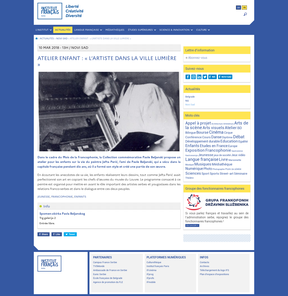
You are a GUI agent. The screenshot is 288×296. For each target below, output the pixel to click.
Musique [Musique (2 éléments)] (189, 164)
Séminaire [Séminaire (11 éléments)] (240, 173)
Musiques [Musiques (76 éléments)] (202, 164)
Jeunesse (43, 197)
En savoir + (192, 225)
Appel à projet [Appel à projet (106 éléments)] (198, 123)
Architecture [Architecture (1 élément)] (217, 124)
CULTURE (201, 30)
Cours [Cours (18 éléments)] (206, 137)
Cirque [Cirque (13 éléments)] (228, 132)
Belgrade (190, 96)
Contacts (204, 262)
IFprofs (150, 278)
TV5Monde (99, 266)
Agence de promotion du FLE (108, 282)
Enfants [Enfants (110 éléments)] (192, 145)
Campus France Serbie (105, 262)
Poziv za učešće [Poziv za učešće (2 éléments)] (233, 169)
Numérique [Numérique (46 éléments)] (194, 169)
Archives (204, 266)
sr (238, 7)
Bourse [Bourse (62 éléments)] (202, 132)
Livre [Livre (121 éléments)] (223, 159)
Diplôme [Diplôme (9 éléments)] (227, 137)
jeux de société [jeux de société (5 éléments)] (222, 155)
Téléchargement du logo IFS (214, 270)
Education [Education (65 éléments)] (229, 141)
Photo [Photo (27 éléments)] (208, 169)
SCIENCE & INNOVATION (174, 30)
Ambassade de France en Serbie (110, 270)
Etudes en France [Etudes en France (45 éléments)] (214, 146)
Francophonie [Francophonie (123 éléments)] (218, 150)
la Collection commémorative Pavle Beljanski (131, 157)
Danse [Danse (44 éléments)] (216, 137)
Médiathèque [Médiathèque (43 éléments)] (222, 164)
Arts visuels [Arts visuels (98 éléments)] (213, 127)
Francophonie (62, 197)
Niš (187, 100)
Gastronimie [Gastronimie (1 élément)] (237, 151)
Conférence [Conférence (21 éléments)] (193, 137)
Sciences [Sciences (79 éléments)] (193, 173)
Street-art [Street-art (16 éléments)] (226, 173)
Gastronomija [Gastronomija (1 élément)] (191, 155)
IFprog (150, 274)
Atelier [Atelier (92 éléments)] (231, 127)
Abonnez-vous (197, 57)
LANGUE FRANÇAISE (86, 30)
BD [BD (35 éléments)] (239, 128)
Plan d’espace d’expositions (214, 274)
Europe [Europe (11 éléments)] (232, 146)
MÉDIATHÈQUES (114, 30)
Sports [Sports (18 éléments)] (214, 173)
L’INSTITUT (42, 30)
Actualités (63, 30)
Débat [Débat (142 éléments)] (238, 136)
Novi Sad (190, 104)
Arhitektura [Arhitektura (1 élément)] (228, 124)
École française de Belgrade (107, 278)
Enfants (80, 197)
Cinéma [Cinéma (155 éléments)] (216, 132)
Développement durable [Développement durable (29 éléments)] (202, 141)
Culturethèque (154, 262)
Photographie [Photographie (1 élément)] (219, 169)
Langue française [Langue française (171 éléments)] (201, 159)
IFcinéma (151, 270)
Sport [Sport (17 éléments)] (205, 173)
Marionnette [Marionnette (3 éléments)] (234, 160)
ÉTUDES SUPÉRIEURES (140, 30)
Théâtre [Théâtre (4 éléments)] (189, 177)
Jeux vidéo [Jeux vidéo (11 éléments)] (238, 155)
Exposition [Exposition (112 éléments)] (195, 150)
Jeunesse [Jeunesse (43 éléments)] (205, 155)
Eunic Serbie (99, 274)
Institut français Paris (158, 266)
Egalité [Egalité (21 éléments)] (243, 141)
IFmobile (151, 282)
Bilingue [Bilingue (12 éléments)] (190, 132)
